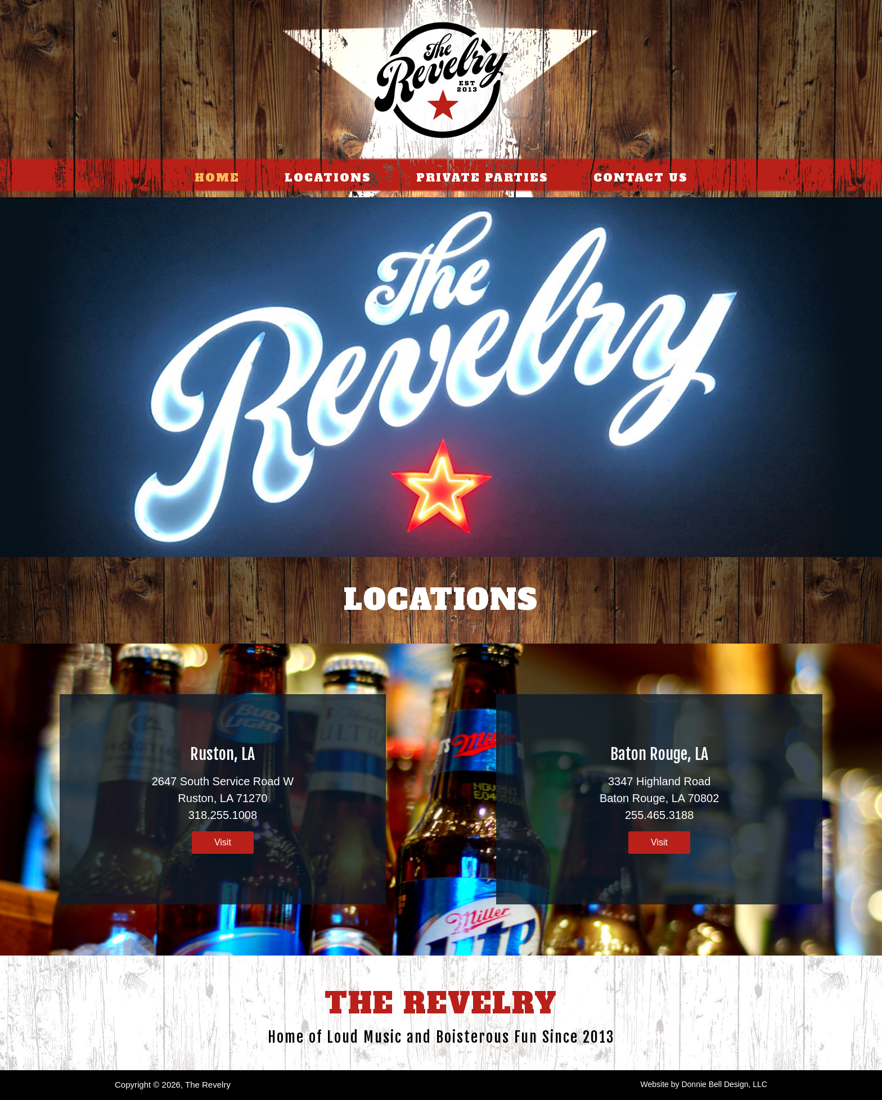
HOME (217, 177)
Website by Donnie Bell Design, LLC (704, 1084)
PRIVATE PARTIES (482, 177)
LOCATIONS (328, 177)
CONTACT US (640, 177)
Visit (222, 842)
